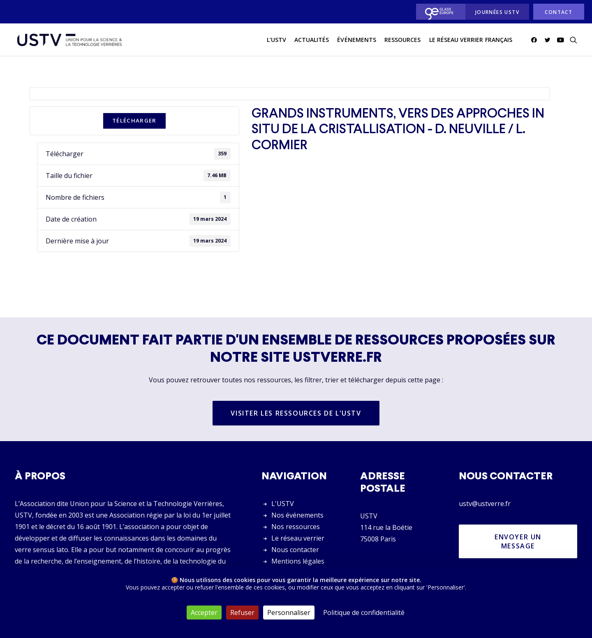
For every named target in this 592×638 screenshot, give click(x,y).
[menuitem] (438, 11)
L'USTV (282, 503)
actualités (311, 40)
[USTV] (69, 41)
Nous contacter (295, 549)
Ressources (402, 40)
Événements (356, 40)
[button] (535, 40)
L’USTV (276, 40)
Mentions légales (297, 561)
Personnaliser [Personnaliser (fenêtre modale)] (288, 612)
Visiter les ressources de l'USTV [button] (296, 413)
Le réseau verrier (297, 538)
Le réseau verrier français (470, 40)
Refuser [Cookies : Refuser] (242, 612)
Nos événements (297, 515)
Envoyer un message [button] (519, 541)
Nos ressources (295, 526)
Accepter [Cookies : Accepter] (204, 612)
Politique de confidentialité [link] (364, 612)
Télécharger (134, 121)
